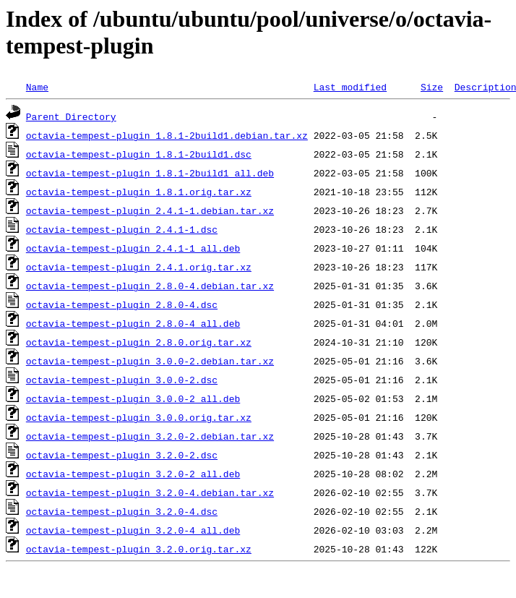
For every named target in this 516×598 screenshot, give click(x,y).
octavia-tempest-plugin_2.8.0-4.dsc (122, 304)
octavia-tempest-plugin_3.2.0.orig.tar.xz (138, 548)
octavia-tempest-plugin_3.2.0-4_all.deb (133, 530)
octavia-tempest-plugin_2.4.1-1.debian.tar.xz (150, 210)
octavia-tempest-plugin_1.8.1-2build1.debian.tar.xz (167, 135)
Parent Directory (71, 116)
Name (37, 86)
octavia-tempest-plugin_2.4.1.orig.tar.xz (138, 266)
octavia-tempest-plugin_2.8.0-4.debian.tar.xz (150, 285)
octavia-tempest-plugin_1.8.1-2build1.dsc (138, 154)
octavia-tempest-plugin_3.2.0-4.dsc (122, 511)
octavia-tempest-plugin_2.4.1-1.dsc (122, 229)
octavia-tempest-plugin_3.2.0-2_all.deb (133, 473)
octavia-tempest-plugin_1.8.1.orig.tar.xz (138, 191)
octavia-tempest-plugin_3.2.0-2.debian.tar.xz (150, 436)
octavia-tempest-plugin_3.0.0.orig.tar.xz (138, 417)
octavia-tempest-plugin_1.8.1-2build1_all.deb (150, 172)
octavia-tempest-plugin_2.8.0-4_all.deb (133, 323)
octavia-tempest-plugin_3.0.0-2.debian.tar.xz (150, 360)
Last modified (350, 86)
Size (432, 86)
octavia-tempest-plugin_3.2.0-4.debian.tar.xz (150, 492)
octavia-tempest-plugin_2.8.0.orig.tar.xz (138, 342)
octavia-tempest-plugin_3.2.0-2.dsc (122, 454)
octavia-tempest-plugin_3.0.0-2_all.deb (133, 398)
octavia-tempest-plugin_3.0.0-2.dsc (122, 379)
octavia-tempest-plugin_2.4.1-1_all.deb (133, 248)
